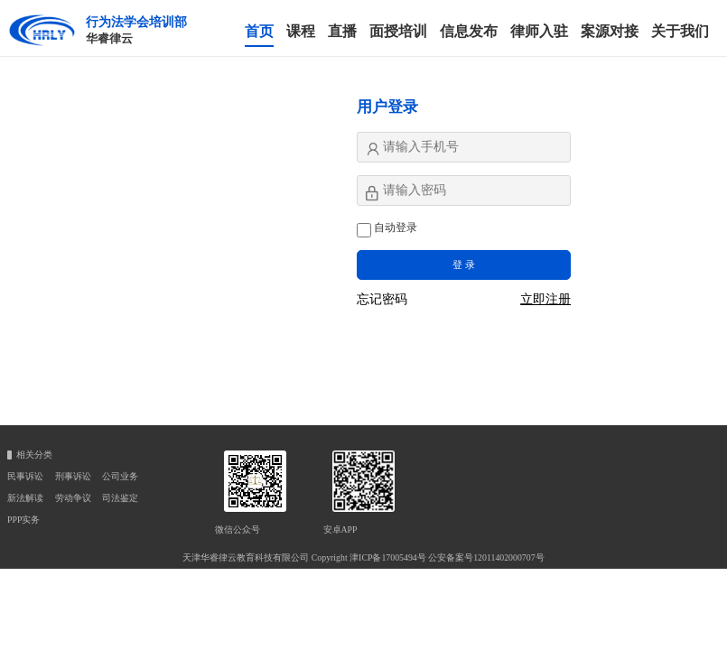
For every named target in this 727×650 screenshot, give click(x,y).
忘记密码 (382, 299)
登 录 (463, 264)
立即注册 (545, 299)
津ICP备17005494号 (388, 557)
